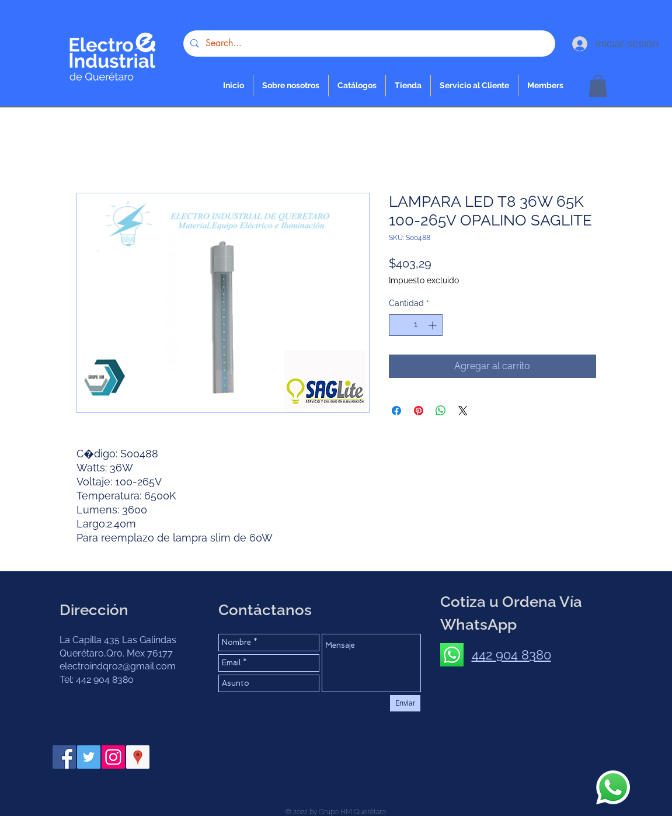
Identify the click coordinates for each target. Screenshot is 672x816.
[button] (408, 85)
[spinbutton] (415, 325)
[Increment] (433, 325)
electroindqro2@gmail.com (118, 666)
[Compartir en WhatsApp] (441, 411)
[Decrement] (398, 325)
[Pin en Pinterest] (419, 411)
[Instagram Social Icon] (113, 757)
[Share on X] (463, 411)
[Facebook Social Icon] (64, 757)
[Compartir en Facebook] (396, 411)
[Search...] (368, 43)
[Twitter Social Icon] (88, 757)
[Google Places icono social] (137, 757)
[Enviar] (405, 703)
